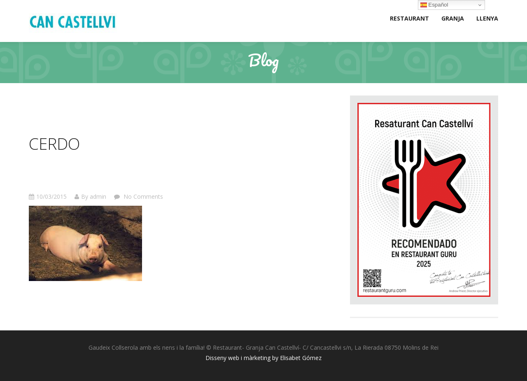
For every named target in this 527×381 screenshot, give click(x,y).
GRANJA (452, 18)
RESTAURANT (409, 18)
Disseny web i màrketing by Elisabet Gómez (263, 358)
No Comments (142, 196)
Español (434, 5)
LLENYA (487, 18)
